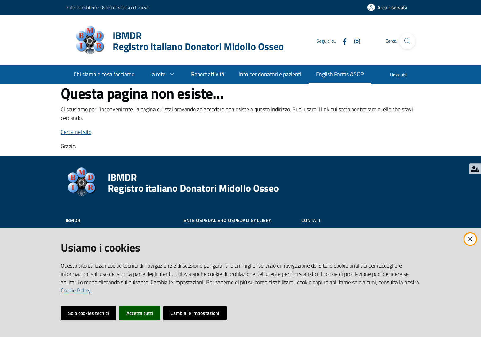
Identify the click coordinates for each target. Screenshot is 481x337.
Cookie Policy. (76, 290)
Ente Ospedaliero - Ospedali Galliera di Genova (107, 7)
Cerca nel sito (76, 132)
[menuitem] (104, 74)
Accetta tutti (139, 313)
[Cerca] (407, 41)
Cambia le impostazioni (195, 313)
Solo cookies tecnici (88, 313)
